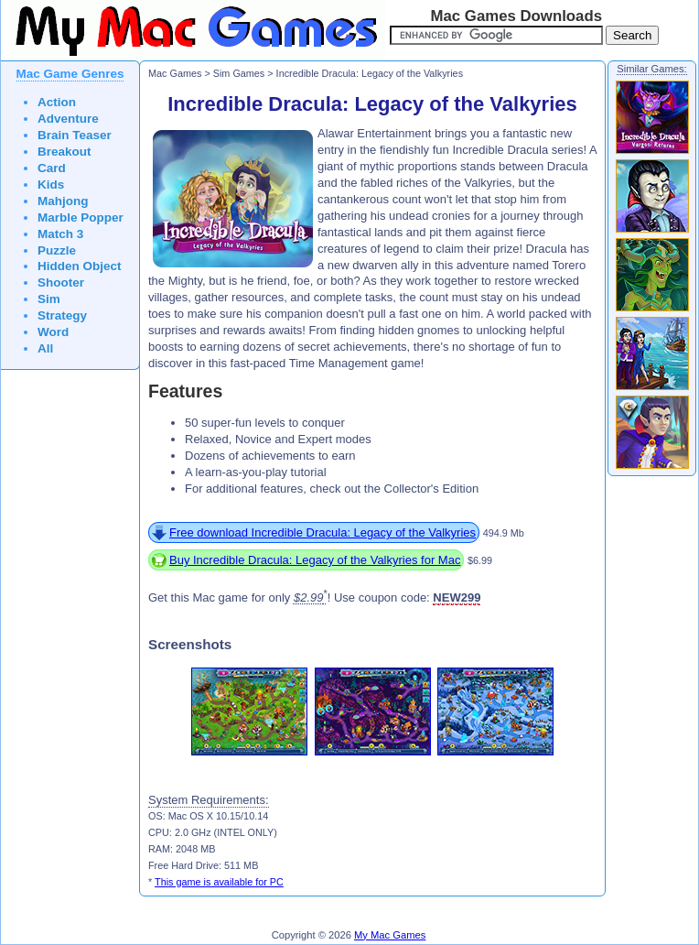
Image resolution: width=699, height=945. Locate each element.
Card (52, 168)
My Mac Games (389, 934)
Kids (51, 184)
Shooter (61, 282)
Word (53, 332)
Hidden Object (80, 266)
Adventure (68, 118)
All (45, 348)
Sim (49, 299)
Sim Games (239, 73)
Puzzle (57, 250)
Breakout (64, 151)
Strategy (62, 315)
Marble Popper (81, 217)
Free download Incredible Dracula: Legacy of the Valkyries (322, 532)
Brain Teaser (75, 135)
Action (57, 102)
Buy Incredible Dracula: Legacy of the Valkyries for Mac (314, 560)
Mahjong (63, 201)
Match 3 (60, 234)
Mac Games (174, 73)
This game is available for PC (219, 881)
